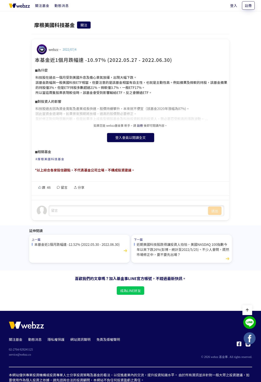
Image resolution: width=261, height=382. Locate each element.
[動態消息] (61, 5)
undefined (128, 210)
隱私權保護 (56, 339)
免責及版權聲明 (108, 339)
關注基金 (15, 339)
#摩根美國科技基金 (50, 159)
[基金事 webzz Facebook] (239, 345)
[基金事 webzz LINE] (249, 323)
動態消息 (35, 339)
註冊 (248, 5)
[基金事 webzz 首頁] (19, 5)
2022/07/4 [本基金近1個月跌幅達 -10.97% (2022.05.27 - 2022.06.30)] (69, 49)
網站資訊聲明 (80, 339)
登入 (233, 5)
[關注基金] (42, 5)
